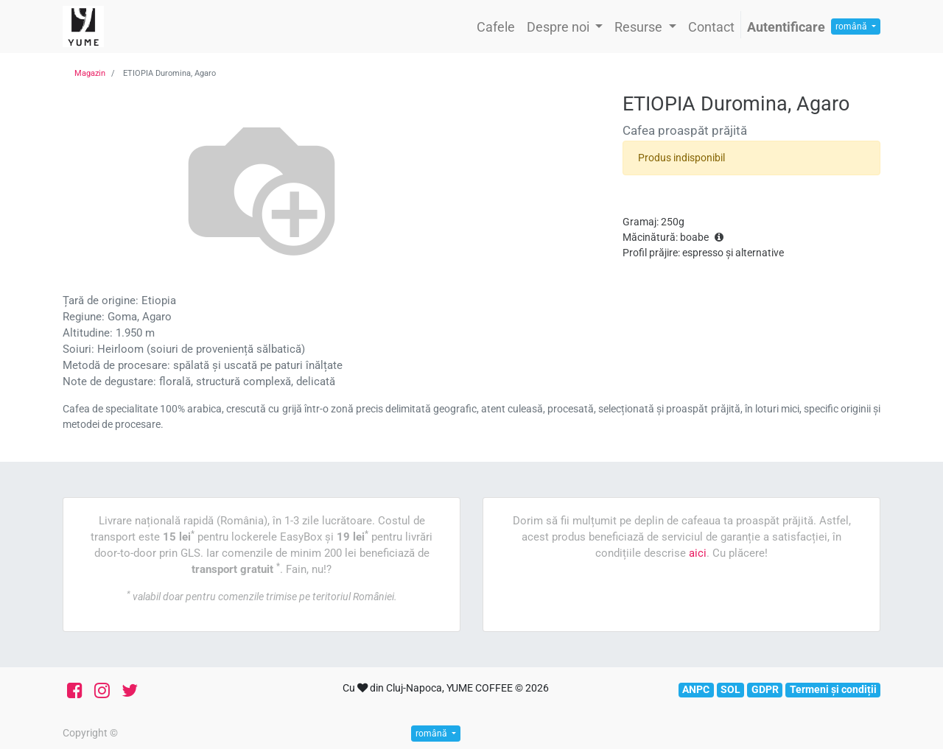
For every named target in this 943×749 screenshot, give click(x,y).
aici (698, 553)
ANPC (695, 689)
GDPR (765, 689)
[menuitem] (496, 27)
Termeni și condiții (833, 689)
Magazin (89, 73)
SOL (730, 689)
